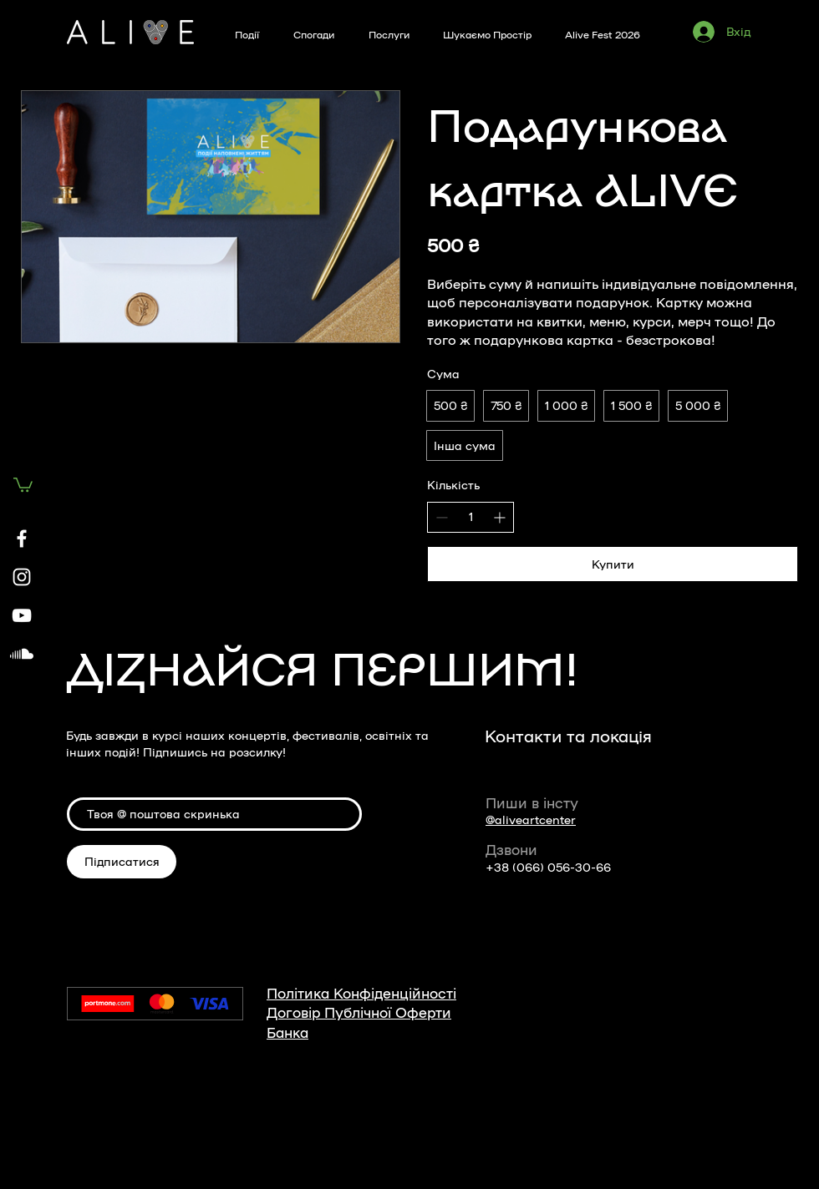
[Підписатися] (121, 861)
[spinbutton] (470, 516)
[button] (23, 484)
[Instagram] (21, 577)
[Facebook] (21, 538)
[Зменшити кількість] (441, 517)
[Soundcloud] (21, 653)
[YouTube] (21, 615)
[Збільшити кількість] (499, 517)
